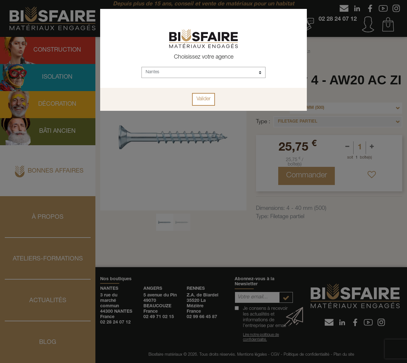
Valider (203, 99)
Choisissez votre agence (203, 57)
